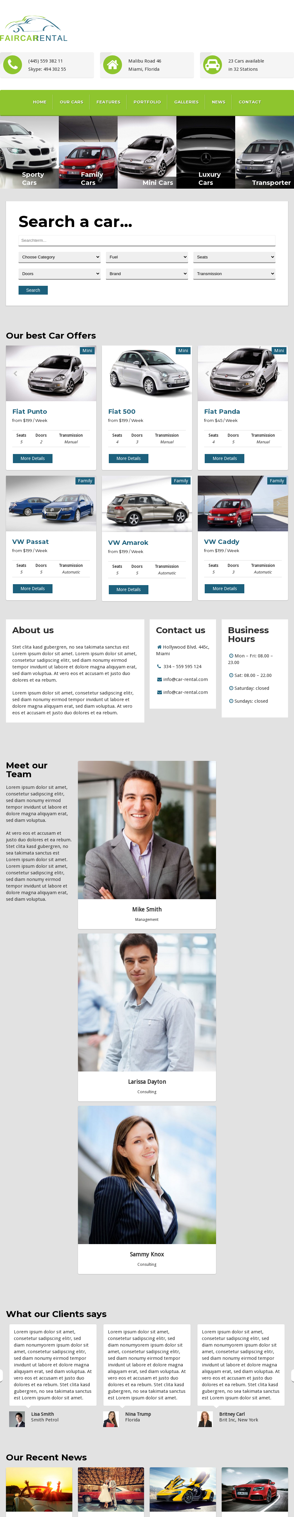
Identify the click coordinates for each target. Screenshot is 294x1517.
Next (86, 373)
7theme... (237, 1453)
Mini (161, 1423)
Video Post (95, 1469)
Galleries (186, 101)
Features (108, 101)
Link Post (93, 1454)
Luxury (163, 1408)
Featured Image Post (104, 1423)
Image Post (246, 1153)
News (218, 101)
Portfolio (147, 101)
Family (163, 1392)
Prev (15, 373)
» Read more (25, 1180)
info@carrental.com (246, 1442)
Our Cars (71, 101)
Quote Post (102, 1153)
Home (40, 101)
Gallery (152, 1507)
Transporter (168, 1454)
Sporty (163, 1439)
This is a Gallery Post (104, 1392)
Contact (250, 101)
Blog (170, 1507)
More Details (32, 458)
